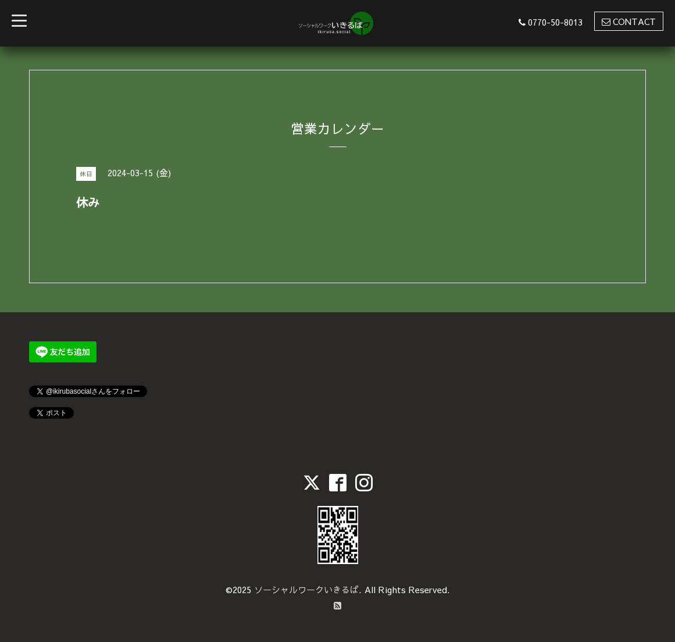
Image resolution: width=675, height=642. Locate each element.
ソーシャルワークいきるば (306, 589)
